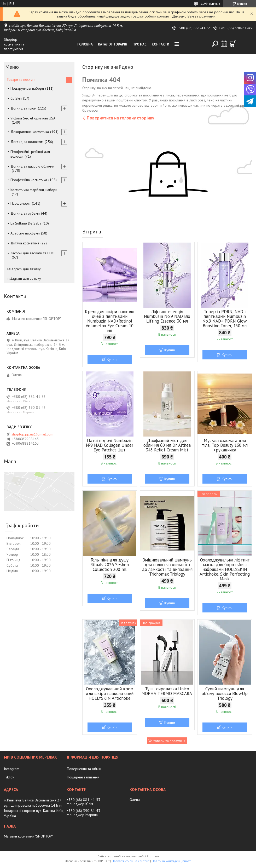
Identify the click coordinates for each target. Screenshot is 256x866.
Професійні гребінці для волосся (30, 154)
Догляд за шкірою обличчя (32, 166)
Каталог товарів (112, 44)
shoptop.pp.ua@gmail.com (32, 434)
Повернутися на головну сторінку (120, 118)
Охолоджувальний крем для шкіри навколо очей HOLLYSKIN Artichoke (109, 693)
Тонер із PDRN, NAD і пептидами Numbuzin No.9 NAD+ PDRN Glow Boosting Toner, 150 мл (224, 318)
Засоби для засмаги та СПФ (32, 253)
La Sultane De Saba (25, 223)
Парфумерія (20, 203)
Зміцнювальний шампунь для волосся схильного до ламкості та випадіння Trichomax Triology (167, 567)
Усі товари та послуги (165, 740)
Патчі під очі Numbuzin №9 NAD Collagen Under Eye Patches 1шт (109, 445)
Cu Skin (16, 98)
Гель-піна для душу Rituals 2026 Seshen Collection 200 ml (109, 565)
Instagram (11, 768)
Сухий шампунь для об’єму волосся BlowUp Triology (225, 693)
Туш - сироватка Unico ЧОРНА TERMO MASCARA (167, 691)
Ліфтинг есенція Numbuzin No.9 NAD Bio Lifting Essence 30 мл (167, 316)
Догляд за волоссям (26, 141)
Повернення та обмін (84, 768)
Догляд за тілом (23, 108)
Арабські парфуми (25, 233)
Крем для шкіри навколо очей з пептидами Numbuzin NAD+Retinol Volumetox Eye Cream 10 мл (109, 321)
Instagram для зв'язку (24, 278)
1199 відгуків (210, 3)
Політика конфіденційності (171, 861)
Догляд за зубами (25, 213)
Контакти (160, 44)
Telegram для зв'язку (24, 269)
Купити (112, 359)
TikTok (9, 777)
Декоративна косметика (29, 131)
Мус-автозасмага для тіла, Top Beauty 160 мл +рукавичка (225, 445)
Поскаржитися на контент (130, 861)
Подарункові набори (27, 88)
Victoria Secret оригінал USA (32, 118)
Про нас (139, 44)
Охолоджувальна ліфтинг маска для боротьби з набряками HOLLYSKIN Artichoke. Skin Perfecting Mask (225, 569)
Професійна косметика (28, 179)
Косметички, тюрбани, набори (33, 189)
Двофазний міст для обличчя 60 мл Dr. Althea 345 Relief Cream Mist (167, 445)
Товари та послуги (21, 79)
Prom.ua (153, 856)
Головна (85, 44)
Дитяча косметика (24, 243)
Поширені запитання (83, 777)
